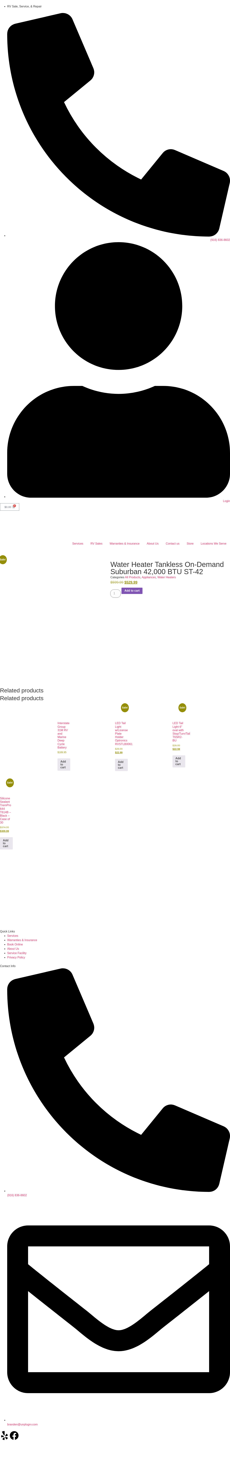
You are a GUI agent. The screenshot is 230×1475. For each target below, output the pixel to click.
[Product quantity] (115, 593)
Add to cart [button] (63, 764)
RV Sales (96, 543)
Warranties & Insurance (125, 543)
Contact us (172, 543)
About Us (153, 543)
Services (77, 543)
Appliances (149, 577)
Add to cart (131, 590)
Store (190, 543)
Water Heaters (166, 577)
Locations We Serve (213, 543)
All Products (132, 577)
